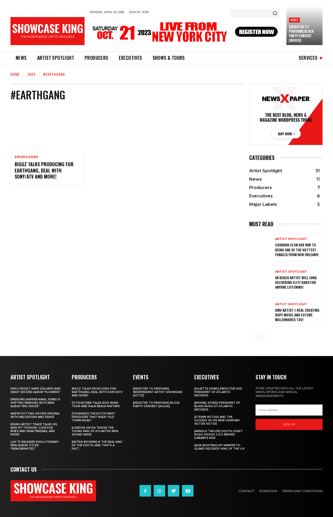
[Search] (275, 13)
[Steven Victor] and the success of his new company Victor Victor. (217, 420)
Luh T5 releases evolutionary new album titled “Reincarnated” (34, 445)
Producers (26, 157)
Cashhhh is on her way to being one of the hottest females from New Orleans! (297, 249)
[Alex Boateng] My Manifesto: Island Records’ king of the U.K (219, 447)
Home (15, 74)
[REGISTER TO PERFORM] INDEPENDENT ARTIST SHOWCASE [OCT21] (157, 392)
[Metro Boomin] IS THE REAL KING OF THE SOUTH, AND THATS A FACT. (97, 445)
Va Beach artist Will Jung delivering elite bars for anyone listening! (296, 282)
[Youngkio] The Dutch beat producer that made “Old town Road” (93, 417)
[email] (289, 410)
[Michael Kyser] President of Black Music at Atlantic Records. (217, 406)
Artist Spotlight (291, 239)
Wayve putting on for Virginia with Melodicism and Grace (34, 415)
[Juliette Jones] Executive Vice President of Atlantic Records (218, 392)
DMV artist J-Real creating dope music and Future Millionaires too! (297, 314)
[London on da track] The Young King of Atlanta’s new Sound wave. (95, 431)
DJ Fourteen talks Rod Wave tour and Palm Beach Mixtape (96, 404)
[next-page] (261, 336)
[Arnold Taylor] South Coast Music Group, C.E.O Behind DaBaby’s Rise (218, 434)
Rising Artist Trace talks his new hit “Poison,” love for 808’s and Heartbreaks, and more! (33, 429)
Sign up (289, 424)
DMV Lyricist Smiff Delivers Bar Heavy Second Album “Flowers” (35, 390)
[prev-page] (252, 336)
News (294, 20)
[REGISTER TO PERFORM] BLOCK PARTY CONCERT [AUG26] (301, 33)
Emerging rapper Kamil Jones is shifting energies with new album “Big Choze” (35, 403)
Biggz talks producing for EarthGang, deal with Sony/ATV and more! (44, 170)
